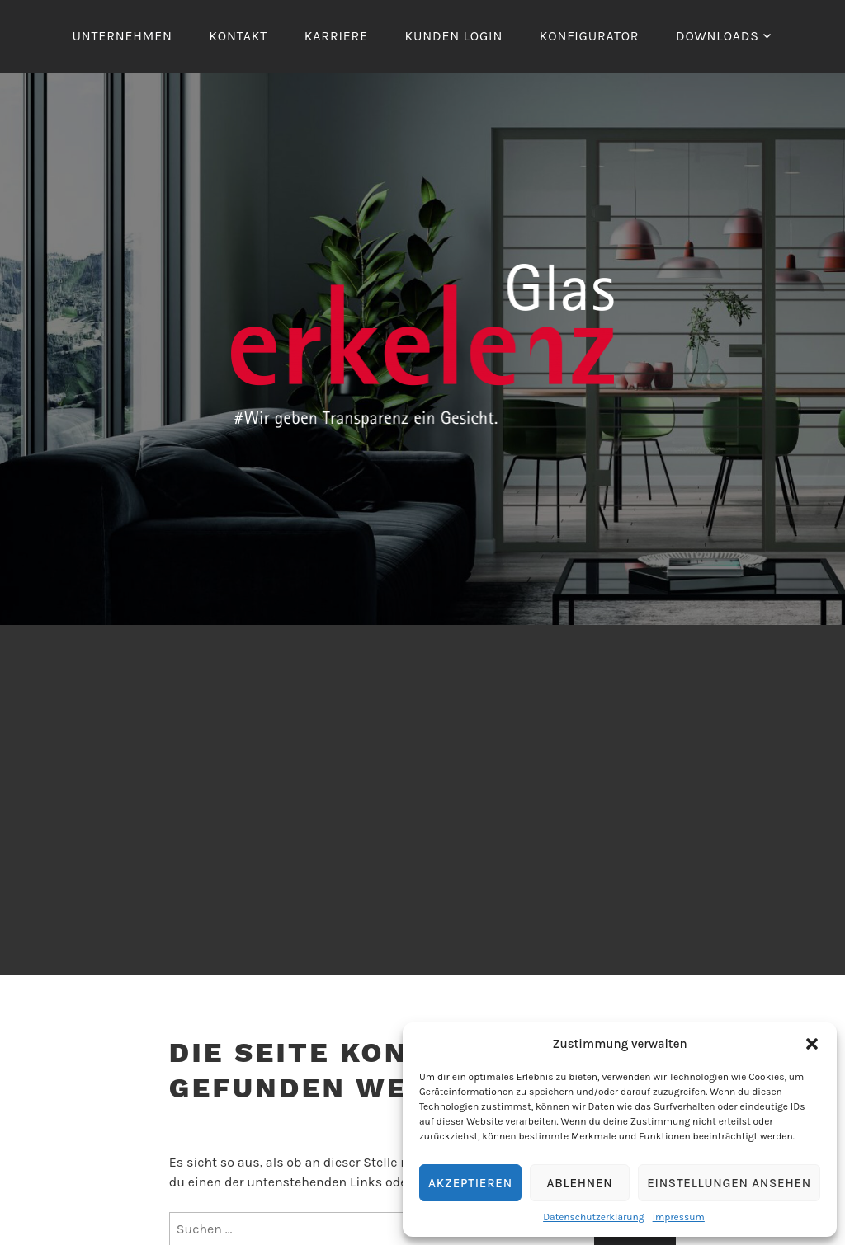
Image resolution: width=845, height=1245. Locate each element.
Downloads (717, 36)
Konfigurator (590, 36)
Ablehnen (580, 1183)
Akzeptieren (470, 1183)
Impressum (679, 1217)
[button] (812, 1044)
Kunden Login (454, 36)
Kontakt (238, 36)
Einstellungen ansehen (729, 1183)
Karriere (336, 36)
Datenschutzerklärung (593, 1217)
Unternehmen (122, 36)
